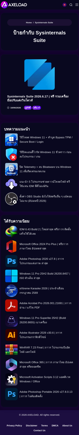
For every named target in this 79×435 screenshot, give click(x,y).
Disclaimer (31, 425)
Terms (44, 425)
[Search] (71, 4)
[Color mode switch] (64, 5)
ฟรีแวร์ (37, 108)
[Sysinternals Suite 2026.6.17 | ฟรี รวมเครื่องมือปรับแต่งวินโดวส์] (39, 74)
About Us (67, 425)
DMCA (55, 425)
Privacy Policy (14, 425)
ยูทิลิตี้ (28, 108)
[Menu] (76, 4)
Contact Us (40, 430)
